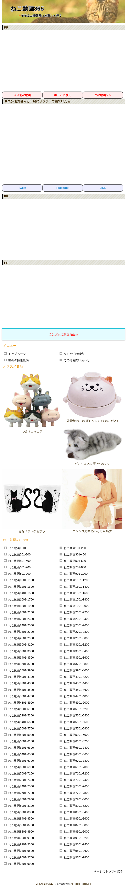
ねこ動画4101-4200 (76, 676)
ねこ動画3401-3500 (21, 657)
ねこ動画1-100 (17, 548)
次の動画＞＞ (103, 95)
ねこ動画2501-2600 (76, 625)
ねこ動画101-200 (75, 548)
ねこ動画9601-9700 (21, 857)
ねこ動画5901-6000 (76, 734)
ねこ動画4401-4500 (21, 689)
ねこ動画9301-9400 (76, 844)
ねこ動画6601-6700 (21, 760)
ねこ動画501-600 (75, 560)
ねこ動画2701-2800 (76, 631)
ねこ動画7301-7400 (76, 780)
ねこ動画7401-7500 (21, 786)
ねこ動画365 (27, 8)
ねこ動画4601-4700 (21, 696)
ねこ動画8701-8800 (76, 825)
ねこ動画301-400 (75, 554)
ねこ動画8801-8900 (21, 831)
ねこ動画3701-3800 (76, 664)
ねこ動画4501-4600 (76, 689)
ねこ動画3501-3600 (76, 657)
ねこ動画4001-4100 (21, 676)
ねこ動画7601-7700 (21, 793)
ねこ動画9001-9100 (21, 838)
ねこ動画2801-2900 (21, 638)
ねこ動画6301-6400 (76, 747)
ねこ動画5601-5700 (21, 728)
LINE (103, 187)
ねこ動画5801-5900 (21, 734)
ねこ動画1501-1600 (76, 593)
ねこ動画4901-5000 (76, 702)
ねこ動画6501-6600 (76, 754)
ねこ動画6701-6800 (76, 760)
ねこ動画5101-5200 (76, 709)
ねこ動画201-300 (19, 554)
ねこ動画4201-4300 (21, 683)
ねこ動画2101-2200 (76, 612)
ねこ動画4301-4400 (76, 683)
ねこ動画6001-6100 (21, 741)
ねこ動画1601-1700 (21, 599)
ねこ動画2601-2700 (21, 631)
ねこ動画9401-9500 (21, 850)
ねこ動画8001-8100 (21, 805)
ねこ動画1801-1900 (21, 606)
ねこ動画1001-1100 (21, 580)
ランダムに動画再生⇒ (63, 334)
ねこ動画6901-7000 (76, 767)
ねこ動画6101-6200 (76, 741)
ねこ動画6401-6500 (21, 754)
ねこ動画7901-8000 (76, 799)
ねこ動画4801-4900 (21, 702)
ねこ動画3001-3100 (21, 644)
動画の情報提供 (18, 360)
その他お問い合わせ (77, 360)
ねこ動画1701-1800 (76, 599)
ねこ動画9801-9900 (21, 863)
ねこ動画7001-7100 (21, 773)
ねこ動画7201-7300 (21, 780)
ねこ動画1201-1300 (21, 586)
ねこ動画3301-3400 (76, 651)
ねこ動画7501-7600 (76, 786)
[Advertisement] (63, 60)
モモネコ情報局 (62, 884)
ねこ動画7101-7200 (76, 773)
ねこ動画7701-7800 (76, 793)
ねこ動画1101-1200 (76, 580)
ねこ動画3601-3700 (21, 664)
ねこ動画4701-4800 (76, 696)
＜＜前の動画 (22, 95)
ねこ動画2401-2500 (21, 625)
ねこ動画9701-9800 (76, 857)
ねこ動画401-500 (19, 560)
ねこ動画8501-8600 (76, 818)
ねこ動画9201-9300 (21, 844)
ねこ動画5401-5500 (21, 722)
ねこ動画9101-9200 (76, 838)
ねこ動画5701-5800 (76, 728)
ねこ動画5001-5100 (21, 709)
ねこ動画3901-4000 (76, 670)
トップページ (17, 353)
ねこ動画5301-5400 (76, 715)
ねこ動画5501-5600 (76, 722)
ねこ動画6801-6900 (21, 767)
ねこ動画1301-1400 (76, 586)
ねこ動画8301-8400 (76, 812)
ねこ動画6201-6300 (21, 747)
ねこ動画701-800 (75, 567)
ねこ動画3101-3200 (76, 644)
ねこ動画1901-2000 (76, 606)
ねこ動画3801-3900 (21, 670)
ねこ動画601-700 (19, 567)
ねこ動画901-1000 (76, 573)
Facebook (62, 187)
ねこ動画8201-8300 (21, 812)
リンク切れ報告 (74, 353)
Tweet (22, 187)
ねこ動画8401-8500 (21, 818)
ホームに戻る (62, 95)
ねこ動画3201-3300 (21, 651)
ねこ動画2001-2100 (21, 612)
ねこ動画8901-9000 (76, 831)
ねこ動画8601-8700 (21, 825)
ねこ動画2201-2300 (21, 619)
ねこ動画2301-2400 (76, 619)
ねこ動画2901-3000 (76, 638)
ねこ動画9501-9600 (76, 850)
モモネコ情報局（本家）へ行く (41, 15)
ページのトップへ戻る (108, 871)
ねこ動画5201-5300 (21, 715)
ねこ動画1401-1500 (21, 593)
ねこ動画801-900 (19, 573)
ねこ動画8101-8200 (76, 805)
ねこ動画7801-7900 (21, 799)
